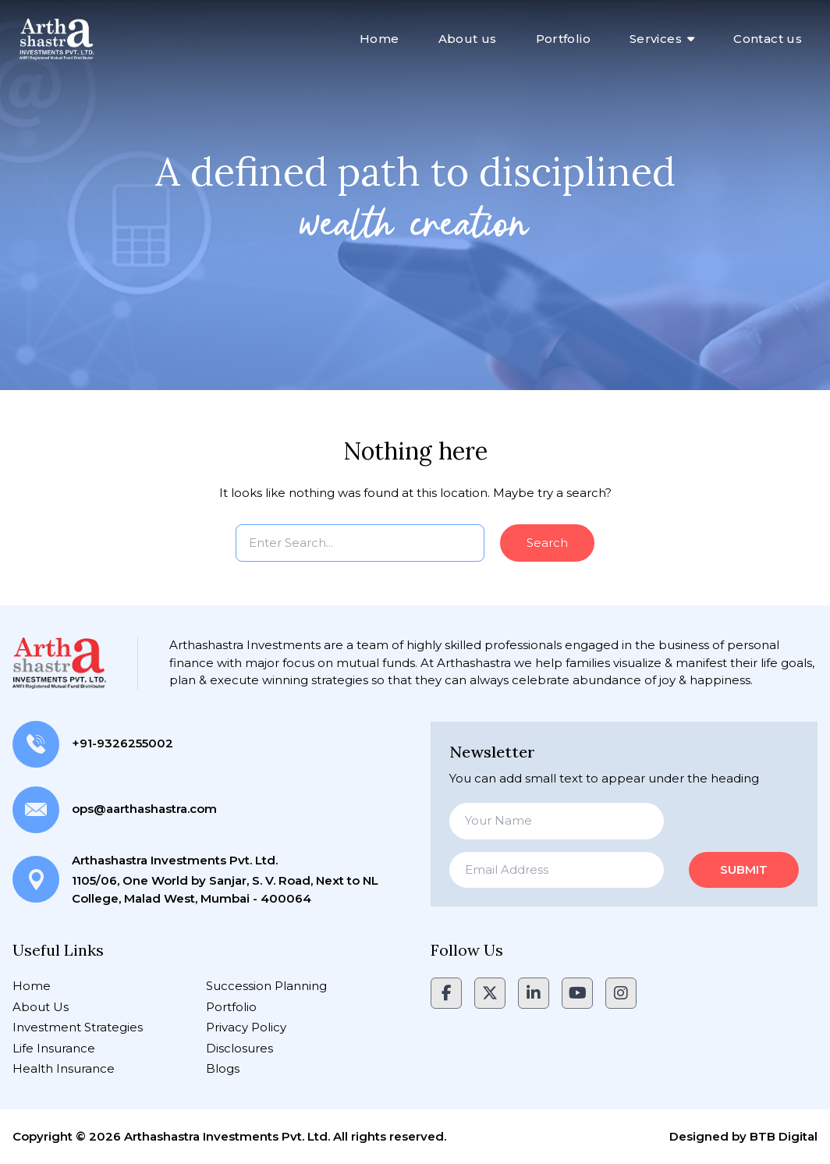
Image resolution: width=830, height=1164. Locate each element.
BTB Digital (784, 1136)
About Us (40, 1006)
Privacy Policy (246, 1027)
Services (656, 38)
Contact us (767, 38)
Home (379, 38)
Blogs (222, 1068)
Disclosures (239, 1048)
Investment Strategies (77, 1027)
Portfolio (563, 38)
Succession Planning (266, 985)
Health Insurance (63, 1068)
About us (467, 38)
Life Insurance (53, 1048)
